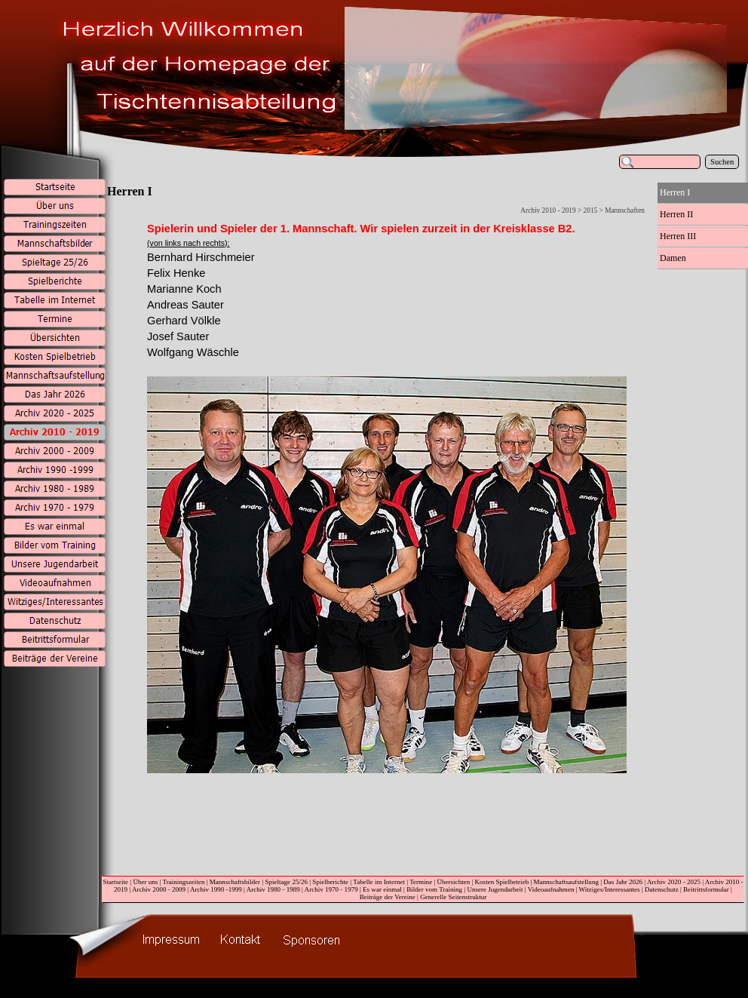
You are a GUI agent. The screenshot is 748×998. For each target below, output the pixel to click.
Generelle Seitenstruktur (453, 897)
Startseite (115, 882)
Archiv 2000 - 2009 (158, 889)
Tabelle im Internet (379, 882)
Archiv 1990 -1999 (216, 889)
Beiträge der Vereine (387, 897)
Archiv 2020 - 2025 (673, 882)
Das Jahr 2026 (622, 882)
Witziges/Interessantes (609, 889)
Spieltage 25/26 (286, 882)
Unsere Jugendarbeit (495, 889)
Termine (420, 882)
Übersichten (454, 882)
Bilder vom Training (434, 889)
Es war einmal (382, 889)
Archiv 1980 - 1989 (273, 889)
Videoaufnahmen (551, 889)
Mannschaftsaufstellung (566, 882)
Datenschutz (662, 889)
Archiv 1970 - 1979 (331, 889)
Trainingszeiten (183, 882)
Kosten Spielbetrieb (502, 882)
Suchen (722, 162)
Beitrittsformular (706, 889)
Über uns (145, 882)
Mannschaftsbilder (235, 882)
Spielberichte (330, 882)
